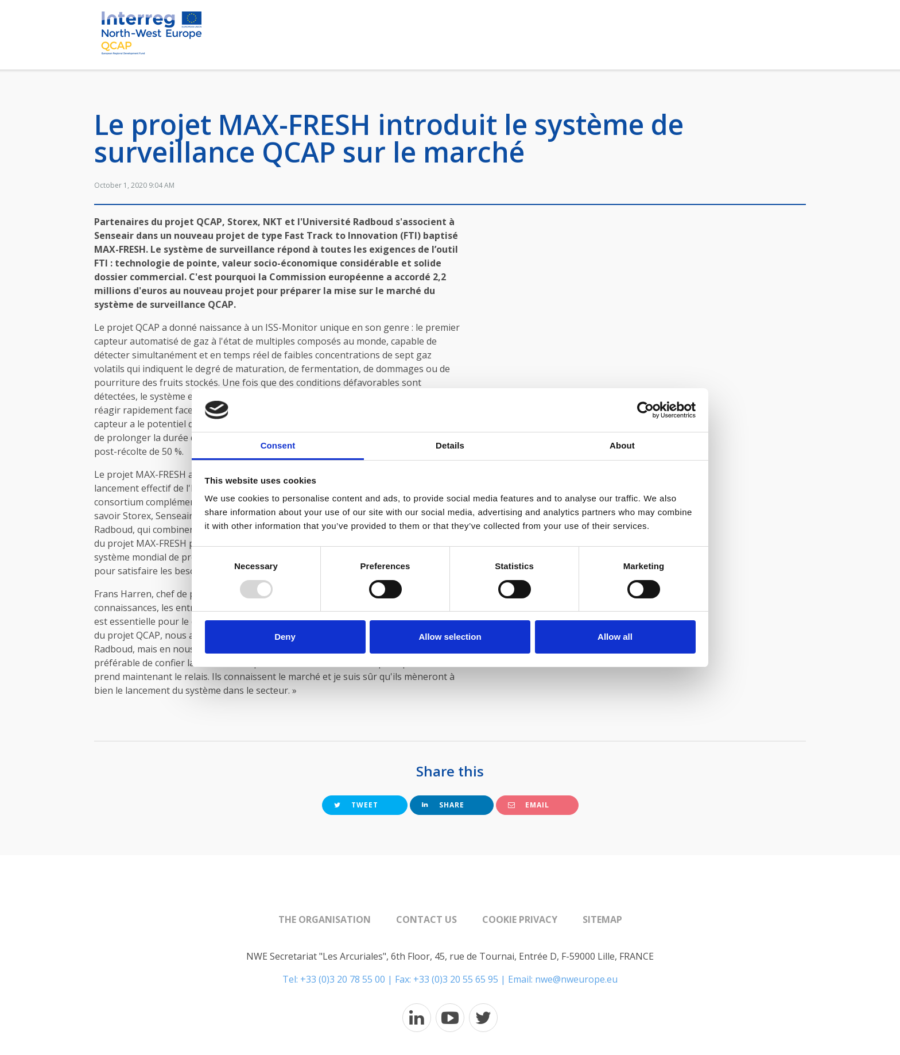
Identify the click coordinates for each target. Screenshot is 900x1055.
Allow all (615, 636)
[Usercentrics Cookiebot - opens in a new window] (645, 410)
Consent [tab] (278, 445)
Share (443, 805)
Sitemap (602, 919)
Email (528, 805)
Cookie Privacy (519, 919)
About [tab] (622, 445)
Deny (285, 636)
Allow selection (449, 636)
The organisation (324, 919)
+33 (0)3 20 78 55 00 (342, 979)
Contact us (426, 919)
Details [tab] (450, 445)
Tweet (356, 805)
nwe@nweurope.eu (576, 979)
